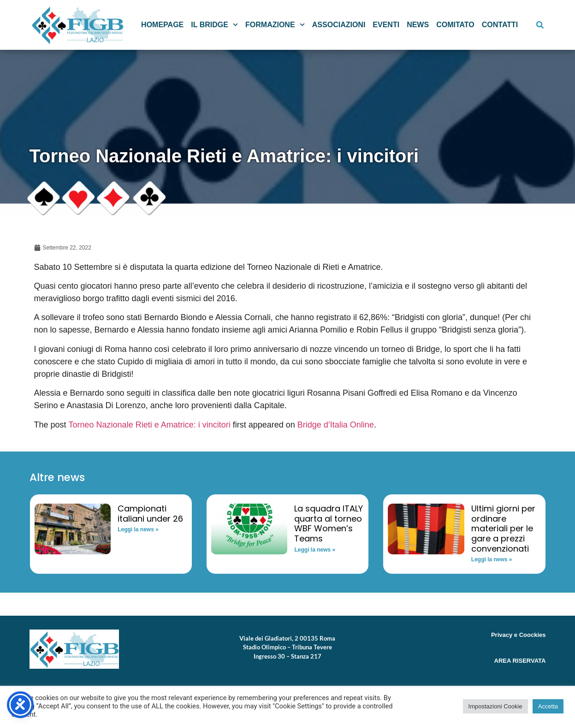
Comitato (455, 25)
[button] (540, 25)
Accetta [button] (548, 706)
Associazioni (339, 25)
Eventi (386, 25)
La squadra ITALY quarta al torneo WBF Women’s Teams (328, 523)
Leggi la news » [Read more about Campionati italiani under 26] (138, 529)
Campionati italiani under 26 (150, 513)
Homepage (162, 25)
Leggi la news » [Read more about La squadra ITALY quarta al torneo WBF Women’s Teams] (314, 550)
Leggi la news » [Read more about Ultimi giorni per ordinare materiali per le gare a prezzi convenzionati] (491, 559)
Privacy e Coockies (518, 634)
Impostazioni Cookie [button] (495, 706)
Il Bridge (214, 25)
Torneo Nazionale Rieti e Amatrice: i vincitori (150, 424)
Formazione (275, 25)
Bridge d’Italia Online (335, 424)
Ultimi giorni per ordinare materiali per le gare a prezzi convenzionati (503, 528)
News (418, 25)
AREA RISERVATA (520, 660)
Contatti (500, 25)
